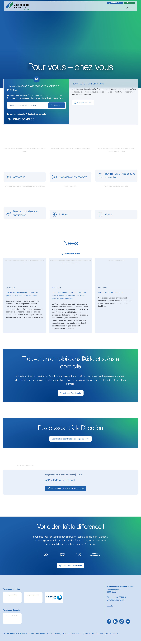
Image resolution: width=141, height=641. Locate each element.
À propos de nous (82, 102)
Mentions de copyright (72, 633)
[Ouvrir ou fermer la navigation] (132, 8)
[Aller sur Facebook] (109, 621)
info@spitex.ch (118, 600)
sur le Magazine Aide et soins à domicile (66, 488)
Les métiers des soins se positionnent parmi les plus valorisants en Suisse (22, 294)
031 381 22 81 (121, 597)
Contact (110, 605)
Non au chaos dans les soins (110, 292)
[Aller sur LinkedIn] (115, 621)
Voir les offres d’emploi (70, 393)
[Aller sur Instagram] (121, 621)
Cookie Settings (111, 633)
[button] (135, 628)
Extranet (129, 3)
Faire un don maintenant (70, 566)
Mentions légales (54, 633)
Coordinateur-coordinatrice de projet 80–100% (70, 439)
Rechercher (56, 105)
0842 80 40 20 (115, 3)
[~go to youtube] (128, 621)
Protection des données (93, 633)
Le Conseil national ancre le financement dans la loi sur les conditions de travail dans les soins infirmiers (70, 295)
